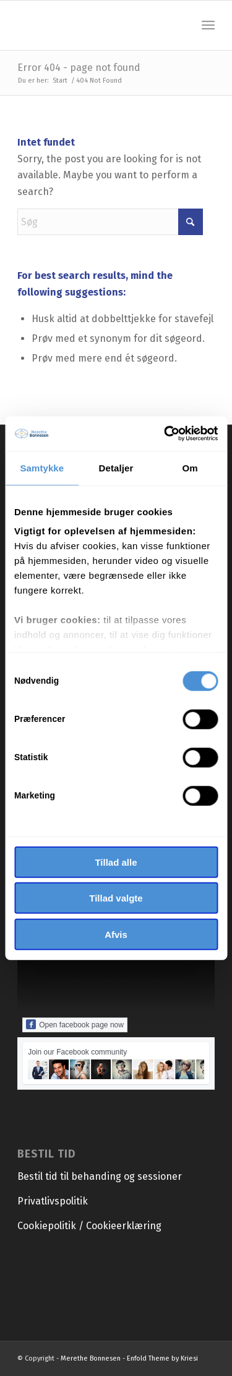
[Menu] (208, 25)
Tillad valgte (115, 898)
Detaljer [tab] (116, 467)
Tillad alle (116, 861)
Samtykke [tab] (42, 467)
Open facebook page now (75, 1024)
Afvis (116, 934)
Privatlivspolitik (52, 1201)
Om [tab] (190, 467)
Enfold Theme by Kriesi (162, 1358)
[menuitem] (208, 25)
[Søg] (110, 222)
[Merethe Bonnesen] (96, 25)
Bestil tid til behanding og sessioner (99, 1176)
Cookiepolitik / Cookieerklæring (89, 1226)
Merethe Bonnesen (91, 1358)
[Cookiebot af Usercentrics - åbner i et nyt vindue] (165, 434)
